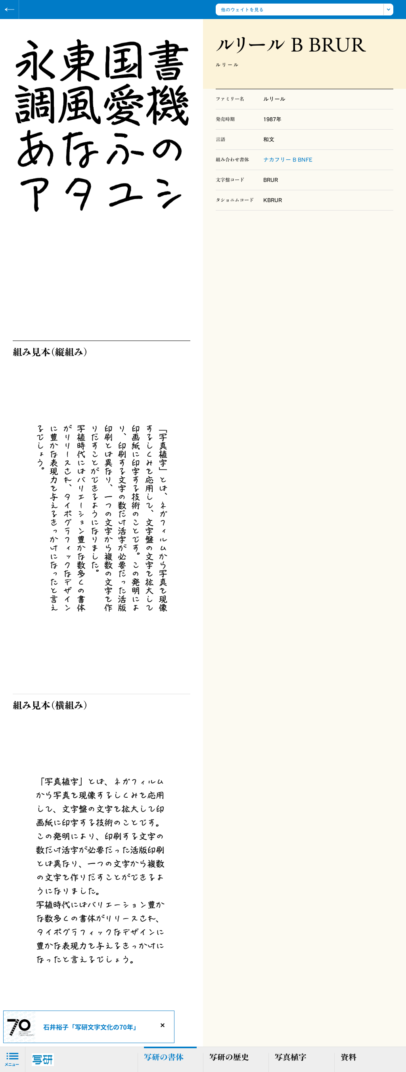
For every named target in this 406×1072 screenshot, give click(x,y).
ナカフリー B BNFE (287, 160)
